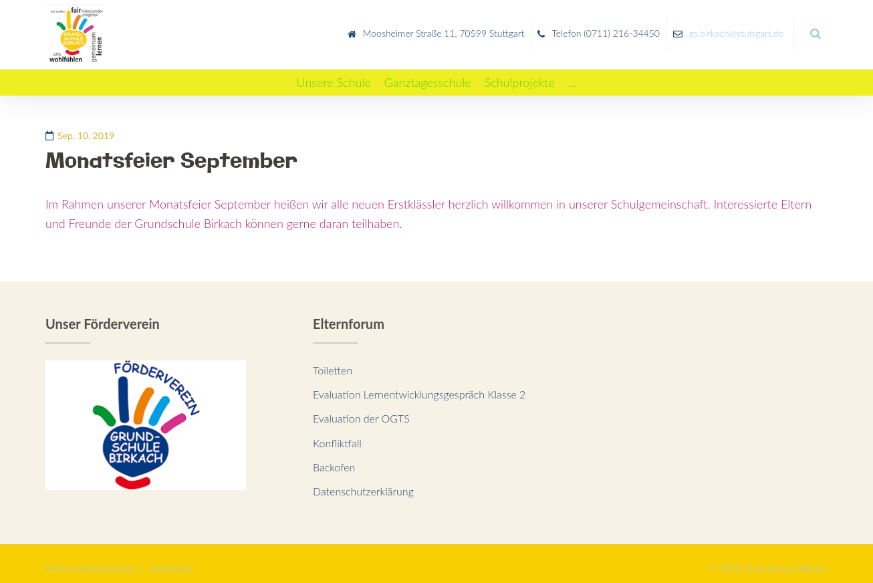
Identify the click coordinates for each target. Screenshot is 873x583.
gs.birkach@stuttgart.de (736, 29)
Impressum (171, 559)
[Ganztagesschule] (428, 74)
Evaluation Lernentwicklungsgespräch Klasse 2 (419, 385)
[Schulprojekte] (520, 74)
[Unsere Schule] (334, 74)
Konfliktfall (337, 434)
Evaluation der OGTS (361, 409)
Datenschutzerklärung (363, 482)
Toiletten (332, 360)
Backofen (334, 458)
